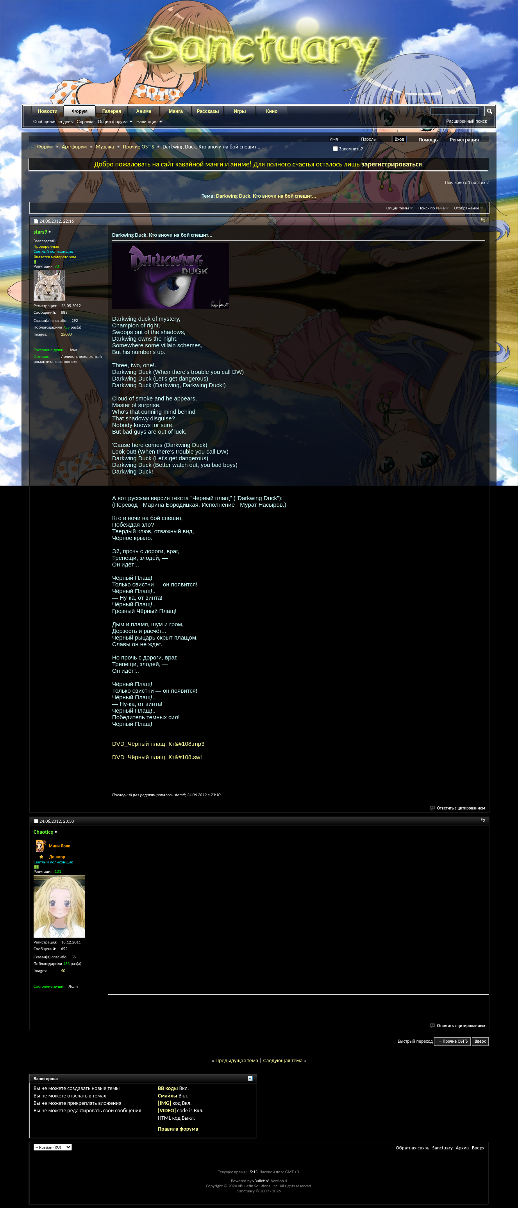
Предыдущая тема (236, 1060)
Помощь (428, 140)
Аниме (144, 111)
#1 (482, 220)
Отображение (466, 208)
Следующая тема (283, 1060)
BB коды (168, 1088)
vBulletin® (261, 1180)
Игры (240, 111)
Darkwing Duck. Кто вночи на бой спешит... (266, 196)
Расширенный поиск (466, 121)
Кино (271, 111)
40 (63, 970)
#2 (482, 820)
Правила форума (178, 1129)
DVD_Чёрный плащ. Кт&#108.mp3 (158, 743)
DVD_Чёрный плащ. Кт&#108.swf (157, 757)
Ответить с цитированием (457, 808)
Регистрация (464, 140)
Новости (47, 111)
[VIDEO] (167, 1110)
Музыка (105, 146)
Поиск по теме (431, 208)
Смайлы (167, 1095)
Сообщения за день (53, 121)
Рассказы (208, 111)
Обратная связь (412, 1148)
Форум (80, 111)
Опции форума (112, 121)
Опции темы (397, 208)
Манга (176, 111)
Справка (85, 121)
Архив (462, 1148)
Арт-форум (74, 146)
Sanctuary (442, 1148)
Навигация (146, 121)
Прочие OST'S (138, 146)
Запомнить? (348, 149)
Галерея (111, 111)
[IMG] (164, 1103)
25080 (66, 334)
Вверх (480, 1041)
